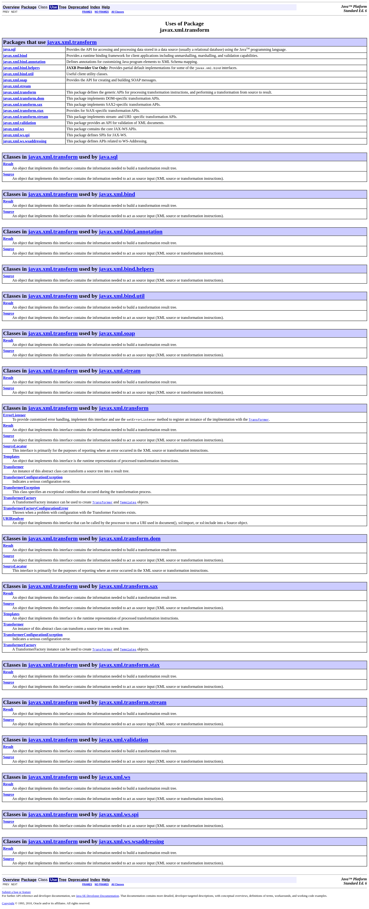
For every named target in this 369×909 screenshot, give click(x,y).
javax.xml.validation (123, 740)
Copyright (8, 903)
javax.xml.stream (119, 371)
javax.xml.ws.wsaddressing (131, 841)
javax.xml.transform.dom (129, 538)
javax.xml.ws (114, 777)
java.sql (108, 157)
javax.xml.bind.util (121, 296)
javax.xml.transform (72, 42)
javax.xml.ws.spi (119, 814)
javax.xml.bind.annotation (130, 231)
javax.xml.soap (117, 333)
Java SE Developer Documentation (97, 895)
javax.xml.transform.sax (128, 586)
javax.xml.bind (117, 194)
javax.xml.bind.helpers (126, 269)
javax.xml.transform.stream (132, 702)
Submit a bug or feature (16, 892)
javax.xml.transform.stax (129, 665)
